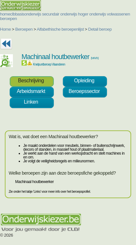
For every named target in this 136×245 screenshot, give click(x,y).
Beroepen (24, 29)
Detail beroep (100, 29)
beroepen (8, 18)
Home (5, 29)
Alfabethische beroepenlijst (60, 29)
